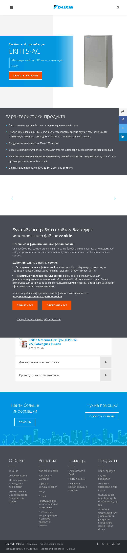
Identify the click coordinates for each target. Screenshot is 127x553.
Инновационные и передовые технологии (18, 483)
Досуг (42, 491)
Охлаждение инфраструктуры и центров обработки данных (48, 518)
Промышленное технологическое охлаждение (48, 504)
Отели (42, 496)
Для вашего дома (48, 470)
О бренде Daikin (18, 475)
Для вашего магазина (45, 477)
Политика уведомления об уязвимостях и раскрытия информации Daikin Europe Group (107, 519)
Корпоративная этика (52, 548)
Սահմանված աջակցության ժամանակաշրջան (107, 499)
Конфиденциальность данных (22, 548)
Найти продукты (107, 470)
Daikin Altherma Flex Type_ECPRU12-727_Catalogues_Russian (53, 342)
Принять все (25, 305)
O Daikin (13, 470)
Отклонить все (57, 305)
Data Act (71, 548)
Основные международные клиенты (77, 487)
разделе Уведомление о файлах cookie (37, 296)
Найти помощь (76, 478)
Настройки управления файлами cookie (39, 319)
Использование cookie (52, 543)
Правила (32, 543)
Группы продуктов (104, 477)
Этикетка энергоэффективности (107, 487)
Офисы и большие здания (48, 485)
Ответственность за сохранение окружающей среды (18, 496)
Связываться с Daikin (76, 472)
